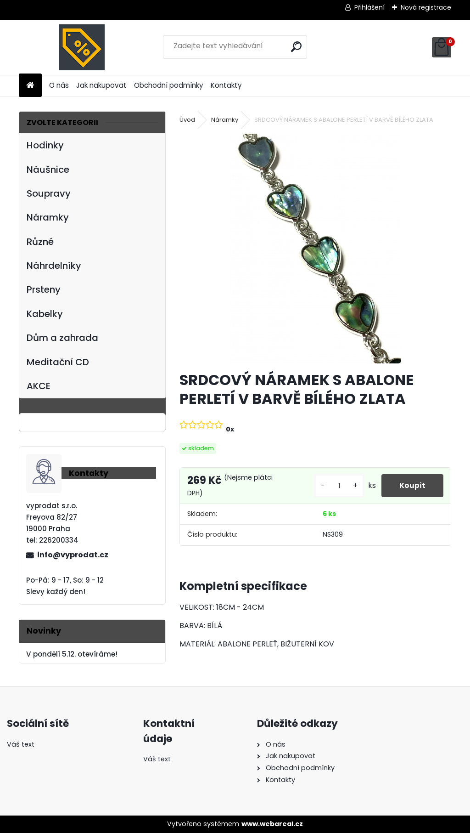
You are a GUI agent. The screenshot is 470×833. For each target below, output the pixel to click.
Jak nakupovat (101, 85)
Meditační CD (58, 362)
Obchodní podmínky (168, 85)
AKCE (38, 386)
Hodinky (45, 145)
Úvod (187, 119)
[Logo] (82, 47)
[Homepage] (30, 85)
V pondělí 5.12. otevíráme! (72, 654)
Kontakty (226, 85)
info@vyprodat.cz (72, 555)
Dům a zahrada (62, 337)
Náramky (48, 217)
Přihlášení (369, 7)
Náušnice (48, 169)
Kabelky (45, 313)
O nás (59, 85)
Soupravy (49, 193)
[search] (296, 46)
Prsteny (44, 289)
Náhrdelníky (54, 265)
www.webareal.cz (272, 823)
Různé (40, 241)
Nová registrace (426, 7)
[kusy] (338, 486)
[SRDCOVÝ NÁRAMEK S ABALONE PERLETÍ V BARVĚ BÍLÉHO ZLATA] (315, 248)
